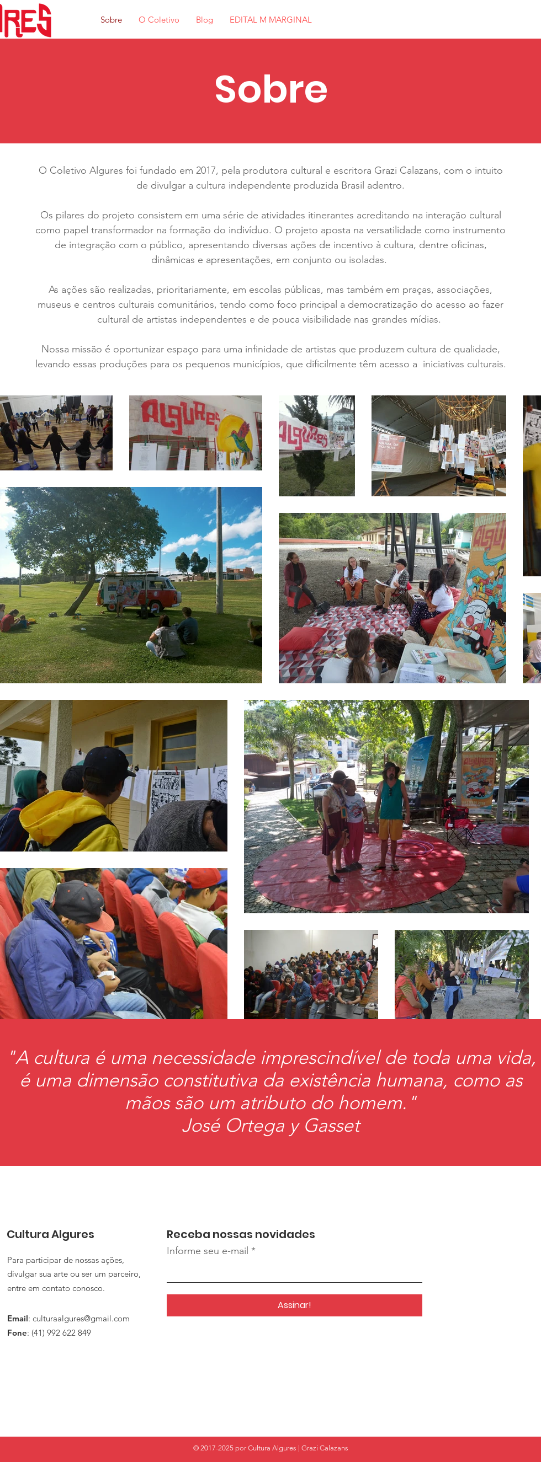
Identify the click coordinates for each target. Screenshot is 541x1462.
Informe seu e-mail (207, 1251)
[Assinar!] (294, 1305)
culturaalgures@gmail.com (81, 1318)
